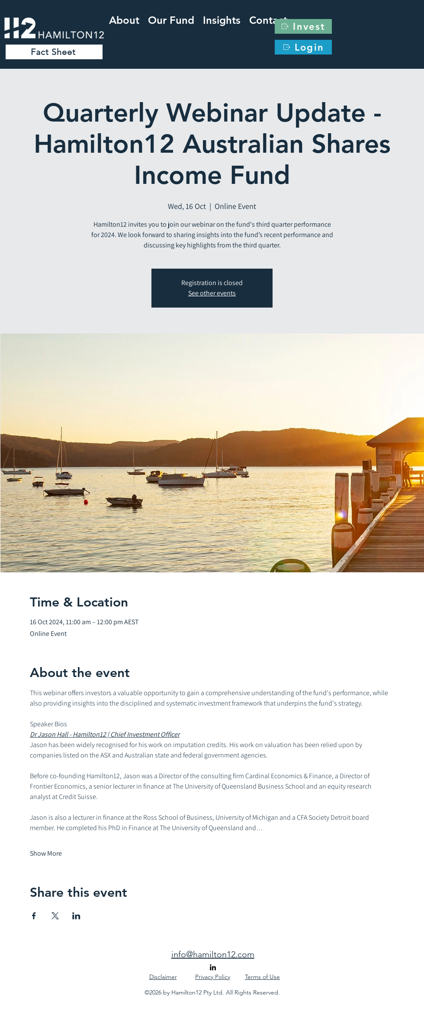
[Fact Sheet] (54, 52)
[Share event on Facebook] (34, 915)
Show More (46, 853)
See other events (212, 293)
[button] (222, 18)
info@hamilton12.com (212, 954)
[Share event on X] (55, 915)
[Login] (303, 47)
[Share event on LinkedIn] (76, 915)
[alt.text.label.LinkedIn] (213, 967)
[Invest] (303, 26)
